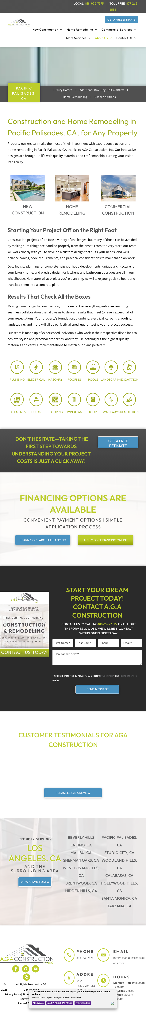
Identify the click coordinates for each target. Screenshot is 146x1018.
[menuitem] (47, 29)
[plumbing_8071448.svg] (17, 372)
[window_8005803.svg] (74, 404)
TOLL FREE (117, 3)
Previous (4, 625)
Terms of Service (128, 675)
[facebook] (15, 969)
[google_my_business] (25, 969)
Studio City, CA (119, 852)
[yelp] (26, 977)
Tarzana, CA (119, 906)
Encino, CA (81, 845)
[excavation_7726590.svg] (129, 372)
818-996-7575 (94, 3)
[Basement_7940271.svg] (17, 404)
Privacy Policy (107, 675)
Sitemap (28, 994)
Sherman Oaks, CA (81, 860)
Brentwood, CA (81, 883)
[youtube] (35, 969)
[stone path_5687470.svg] (111, 404)
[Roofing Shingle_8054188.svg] (74, 372)
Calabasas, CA (119, 875)
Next (44, 625)
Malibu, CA (81, 852)
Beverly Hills (81, 837)
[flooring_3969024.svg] (55, 404)
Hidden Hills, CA (81, 890)
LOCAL (79, 3)
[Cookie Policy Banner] (73, 999)
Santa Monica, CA (119, 898)
